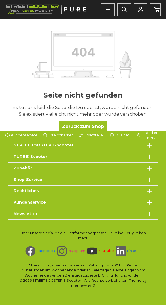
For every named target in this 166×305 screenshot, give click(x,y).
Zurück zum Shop (83, 126)
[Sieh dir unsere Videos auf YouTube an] (100, 251)
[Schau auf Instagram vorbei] (70, 251)
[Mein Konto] (140, 9)
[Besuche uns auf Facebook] (39, 251)
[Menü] (108, 9)
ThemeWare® (83, 286)
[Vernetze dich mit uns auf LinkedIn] (128, 251)
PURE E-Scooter (30, 156)
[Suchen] (124, 9)
